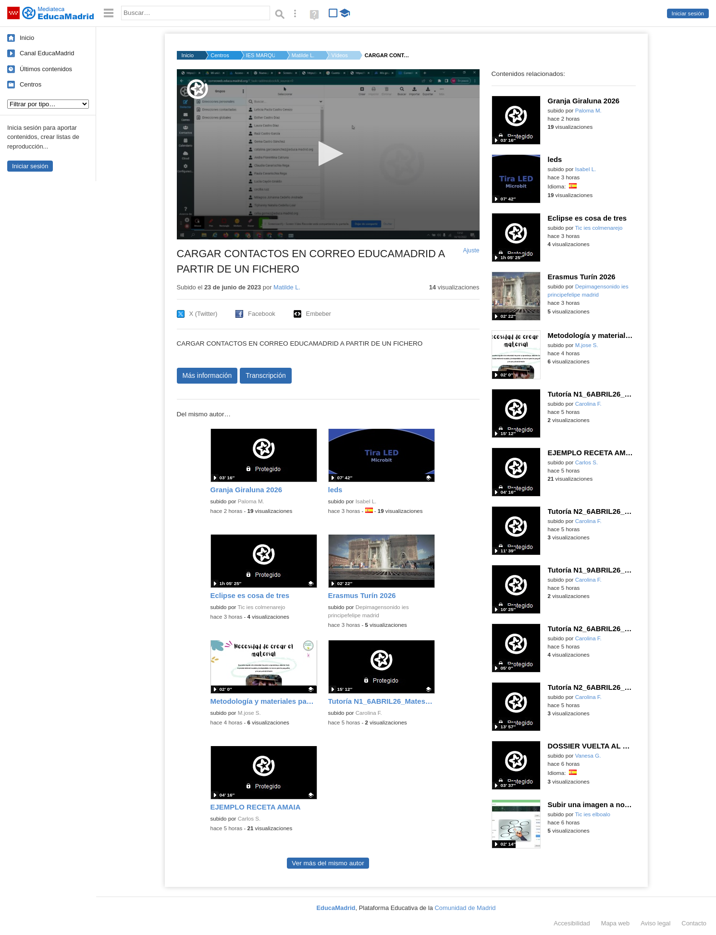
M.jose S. (249, 713)
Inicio (27, 37)
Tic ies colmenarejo (261, 607)
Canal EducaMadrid (47, 53)
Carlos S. (249, 819)
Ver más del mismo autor (328, 863)
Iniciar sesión (688, 13)
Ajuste (471, 250)
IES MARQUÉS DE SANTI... (260, 55)
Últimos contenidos (46, 69)
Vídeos (339, 55)
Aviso (655, 923)
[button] (327, 153)
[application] (328, 154)
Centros (30, 84)
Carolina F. (369, 713)
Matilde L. (303, 55)
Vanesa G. (588, 756)
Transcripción (266, 375)
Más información (207, 375)
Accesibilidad (572, 923)
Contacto (693, 923)
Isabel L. (366, 501)
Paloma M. (251, 501)
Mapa (615, 923)
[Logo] (197, 89)
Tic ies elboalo (592, 814)
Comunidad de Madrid (465, 907)
